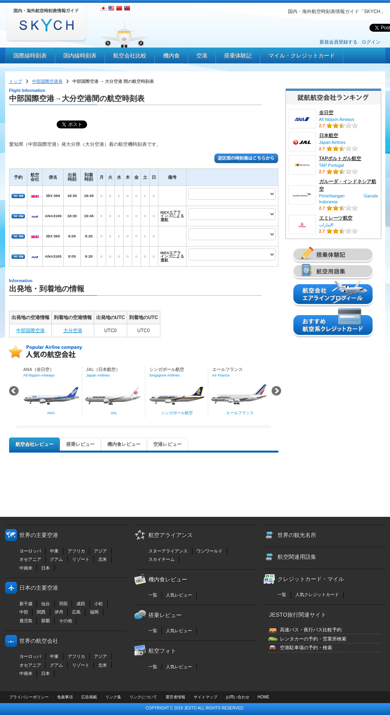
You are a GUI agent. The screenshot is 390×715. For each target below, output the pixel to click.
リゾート (80, 559)
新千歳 (25, 603)
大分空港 (72, 330)
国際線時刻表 (30, 55)
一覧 (152, 595)
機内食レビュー (124, 444)
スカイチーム (161, 559)
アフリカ (76, 551)
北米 (102, 559)
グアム (56, 559)
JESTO (190, 708)
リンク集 (113, 697)
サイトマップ (205, 697)
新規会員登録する (339, 42)
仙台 (45, 603)
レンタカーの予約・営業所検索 (313, 639)
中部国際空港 (30, 330)
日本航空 (328, 135)
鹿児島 (25, 620)
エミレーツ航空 (335, 218)
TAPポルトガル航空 (340, 158)
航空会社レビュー (34, 444)
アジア (100, 551)
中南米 (25, 568)
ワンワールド (209, 551)
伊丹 (59, 612)
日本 (45, 568)
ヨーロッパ (30, 551)
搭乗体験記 (238, 55)
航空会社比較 (129, 55)
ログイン (370, 42)
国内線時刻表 (80, 55)
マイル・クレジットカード (301, 55)
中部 (23, 612)
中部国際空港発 (47, 81)
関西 (41, 612)
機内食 (171, 55)
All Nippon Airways (336, 119)
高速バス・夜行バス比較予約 (311, 630)
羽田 (63, 603)
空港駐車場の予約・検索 (306, 647)
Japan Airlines (332, 142)
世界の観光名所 (297, 535)
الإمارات (326, 224)
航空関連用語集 (297, 557)
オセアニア (30, 559)
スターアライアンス (168, 551)
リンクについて (143, 697)
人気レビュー (179, 595)
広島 (76, 612)
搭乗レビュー (80, 444)
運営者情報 (175, 697)
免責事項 (65, 697)
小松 (98, 603)
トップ (15, 81)
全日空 (326, 112)
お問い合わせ (237, 697)
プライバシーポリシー (29, 697)
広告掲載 (89, 697)
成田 (80, 603)
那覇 (45, 620)
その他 (65, 620)
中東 (54, 551)
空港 (201, 55)
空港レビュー (167, 444)
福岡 (94, 612)
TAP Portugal (331, 165)
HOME (264, 697)
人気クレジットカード (317, 594)
